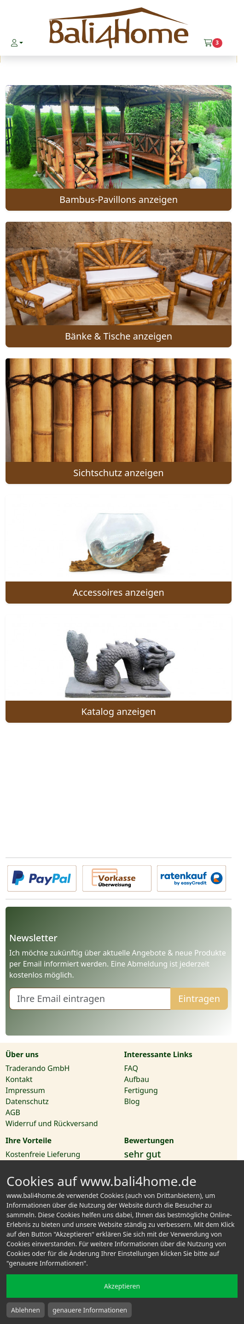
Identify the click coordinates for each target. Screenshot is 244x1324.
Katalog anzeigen (118, 711)
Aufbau (136, 1079)
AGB (13, 1112)
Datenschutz (27, 1101)
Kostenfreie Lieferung (43, 1154)
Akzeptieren (122, 1286)
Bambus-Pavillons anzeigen (118, 199)
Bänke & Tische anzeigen (118, 336)
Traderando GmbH (38, 1068)
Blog (132, 1101)
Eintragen (199, 998)
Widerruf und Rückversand (52, 1123)
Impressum (25, 1090)
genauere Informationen (89, 1310)
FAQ (131, 1068)
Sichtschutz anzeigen (118, 472)
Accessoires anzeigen (118, 592)
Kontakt (19, 1079)
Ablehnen (25, 1310)
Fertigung (141, 1090)
